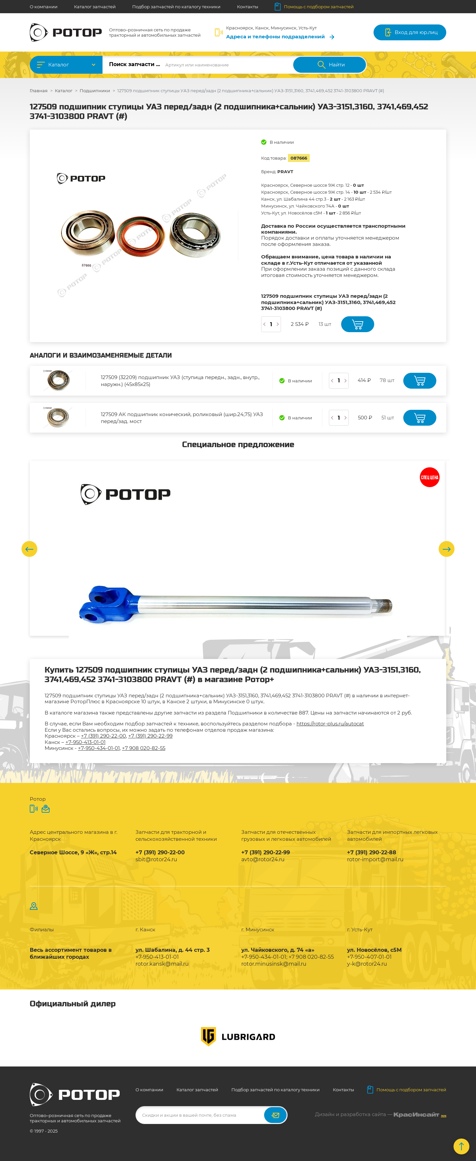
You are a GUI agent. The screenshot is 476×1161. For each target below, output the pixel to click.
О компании (44, 6)
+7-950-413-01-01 (85, 742)
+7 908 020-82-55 (143, 748)
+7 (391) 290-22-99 (150, 736)
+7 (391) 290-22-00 (103, 736)
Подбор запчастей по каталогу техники (176, 6)
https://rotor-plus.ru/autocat (330, 723)
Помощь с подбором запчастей (314, 7)
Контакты (247, 6)
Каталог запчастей (95, 6)
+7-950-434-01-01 (99, 748)
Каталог (58, 64)
